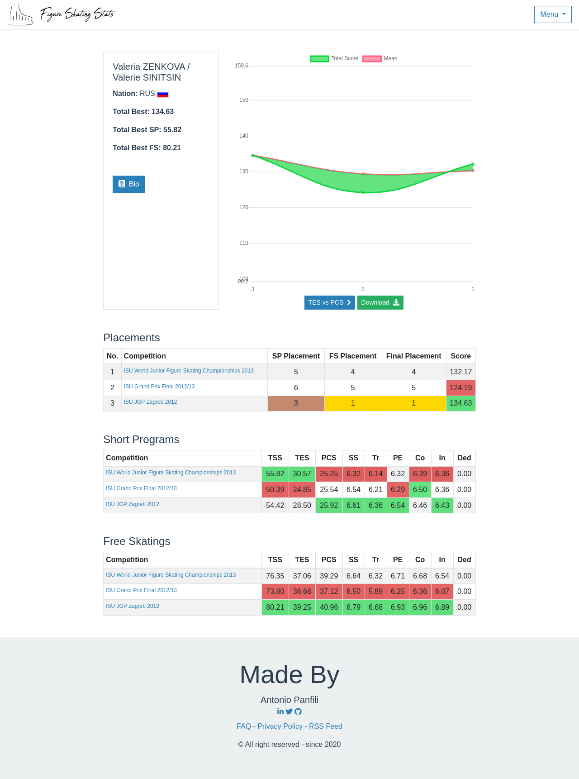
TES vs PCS (329, 302)
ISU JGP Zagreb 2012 (150, 402)
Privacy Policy (280, 726)
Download (380, 302)
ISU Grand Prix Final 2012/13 (159, 386)
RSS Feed (325, 726)
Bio (129, 184)
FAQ (245, 726)
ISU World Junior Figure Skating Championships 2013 (189, 371)
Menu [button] (550, 14)
